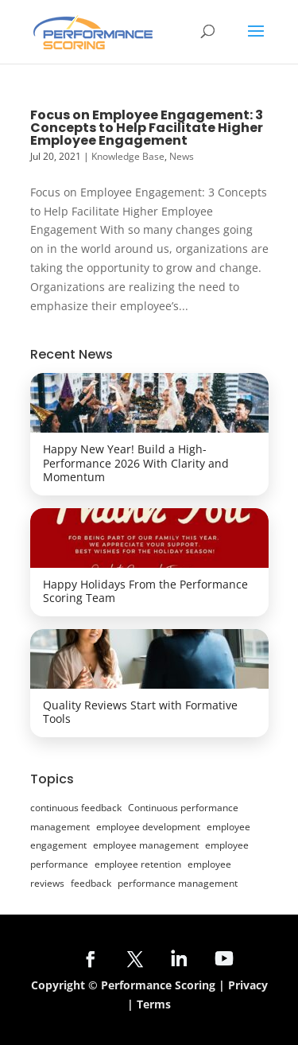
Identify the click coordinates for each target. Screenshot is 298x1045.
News (181, 156)
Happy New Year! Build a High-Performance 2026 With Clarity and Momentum (136, 462)
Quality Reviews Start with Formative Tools (140, 712)
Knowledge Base (127, 156)
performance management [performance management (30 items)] (178, 883)
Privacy (248, 985)
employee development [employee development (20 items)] (148, 826)
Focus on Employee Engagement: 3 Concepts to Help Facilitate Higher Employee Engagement (146, 128)
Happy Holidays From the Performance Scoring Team (145, 591)
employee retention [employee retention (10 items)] (138, 864)
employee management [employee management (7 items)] (146, 845)
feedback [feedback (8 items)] (91, 883)
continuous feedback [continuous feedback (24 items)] (76, 807)
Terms (154, 1004)
